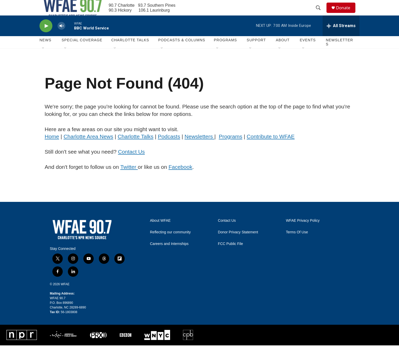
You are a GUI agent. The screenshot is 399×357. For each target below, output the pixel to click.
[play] (46, 38)
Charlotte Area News (88, 148)
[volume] (61, 37)
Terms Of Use (297, 244)
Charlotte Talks (136, 148)
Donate (346, 13)
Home (52, 148)
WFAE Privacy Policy (303, 232)
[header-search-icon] (320, 13)
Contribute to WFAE (271, 148)
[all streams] (341, 37)
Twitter (129, 178)
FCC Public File (230, 255)
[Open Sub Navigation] (43, 60)
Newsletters (339, 54)
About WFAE (160, 232)
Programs (230, 148)
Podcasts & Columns (181, 52)
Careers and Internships (169, 255)
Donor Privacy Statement (238, 244)
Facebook (180, 178)
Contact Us (131, 163)
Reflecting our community (170, 244)
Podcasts (169, 148)
